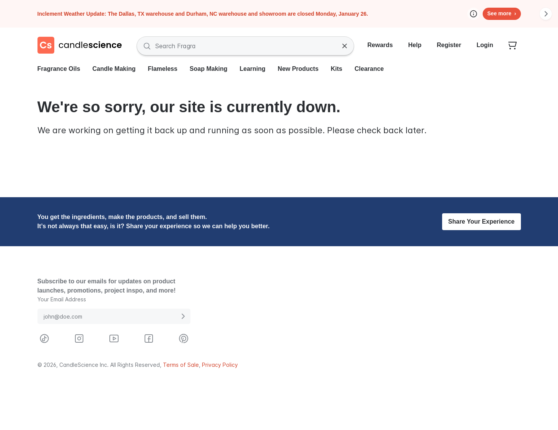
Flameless (162, 68)
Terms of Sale (181, 364)
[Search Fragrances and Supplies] (245, 46)
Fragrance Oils (58, 68)
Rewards (380, 45)
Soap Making (209, 68)
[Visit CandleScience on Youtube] (114, 338)
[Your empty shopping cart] (512, 46)
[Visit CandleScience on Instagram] (79, 338)
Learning (253, 68)
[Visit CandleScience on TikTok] (44, 338)
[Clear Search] (344, 46)
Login (485, 45)
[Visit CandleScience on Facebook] (149, 338)
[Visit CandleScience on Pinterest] (183, 338)
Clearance (369, 68)
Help (414, 45)
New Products (298, 68)
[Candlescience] (82, 46)
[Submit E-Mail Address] (182, 316)
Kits (336, 68)
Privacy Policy (220, 364)
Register (449, 45)
